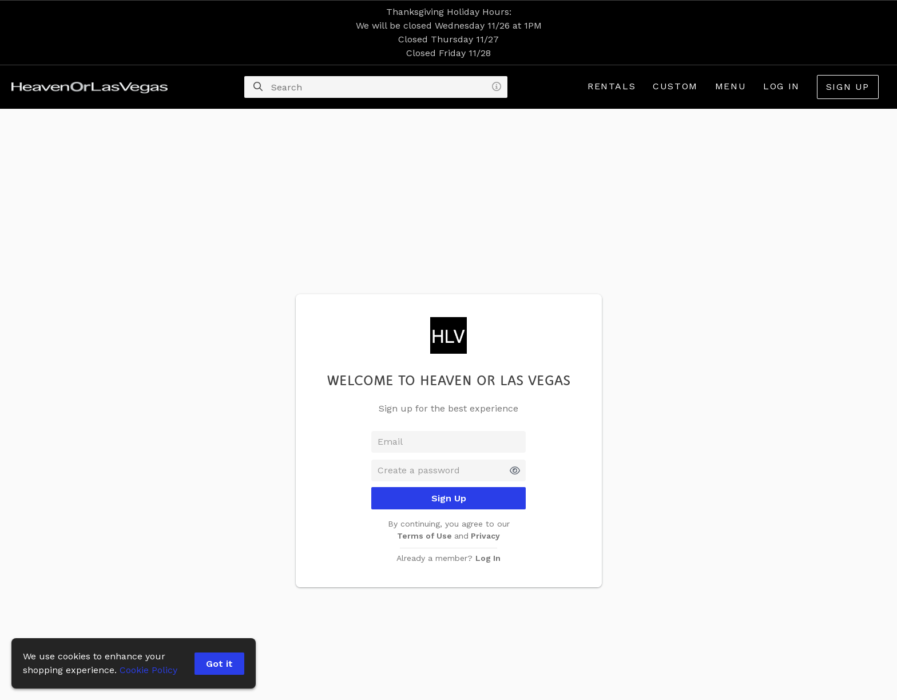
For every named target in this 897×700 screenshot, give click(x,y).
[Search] (258, 87)
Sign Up (848, 86)
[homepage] (92, 87)
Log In (781, 86)
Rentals (612, 86)
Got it (219, 663)
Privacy (484, 535)
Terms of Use (425, 535)
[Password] (448, 470)
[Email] (448, 442)
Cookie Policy (148, 670)
